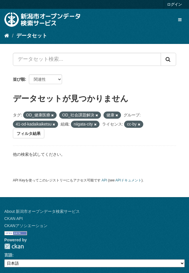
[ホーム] (6, 36)
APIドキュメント (129, 180)
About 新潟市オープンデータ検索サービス (42, 211)
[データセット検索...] (87, 59)
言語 (8, 255)
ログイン (174, 4)
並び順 (19, 79)
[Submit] (168, 59)
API (104, 180)
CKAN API (13, 218)
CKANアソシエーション (25, 225)
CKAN (14, 246)
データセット (31, 36)
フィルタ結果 (29, 133)
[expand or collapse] (180, 19)
